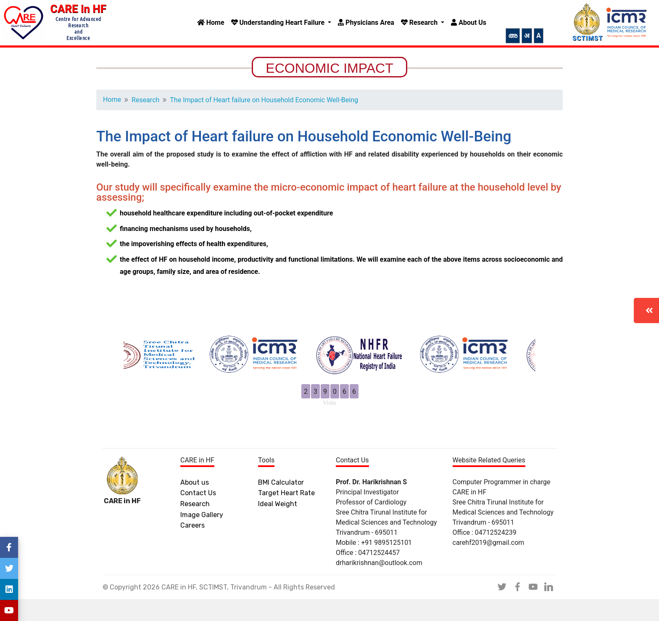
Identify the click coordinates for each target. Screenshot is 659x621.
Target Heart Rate (286, 515)
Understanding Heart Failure (278, 23)
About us (194, 504)
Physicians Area (366, 23)
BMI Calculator (281, 504)
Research (420, 23)
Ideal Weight (277, 526)
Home (210, 23)
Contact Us (198, 515)
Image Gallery (201, 537)
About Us (468, 23)
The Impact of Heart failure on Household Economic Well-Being (272, 100)
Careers (192, 547)
